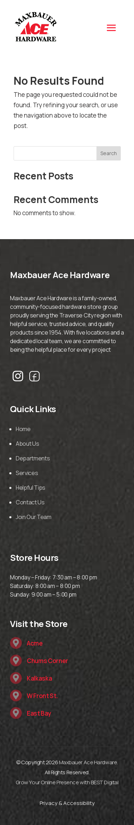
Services (27, 473)
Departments (33, 458)
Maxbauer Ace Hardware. (88, 762)
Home (23, 429)
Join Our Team (33, 517)
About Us (27, 444)
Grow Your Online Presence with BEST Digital (67, 782)
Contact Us (30, 502)
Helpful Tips (30, 487)
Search (108, 153)
